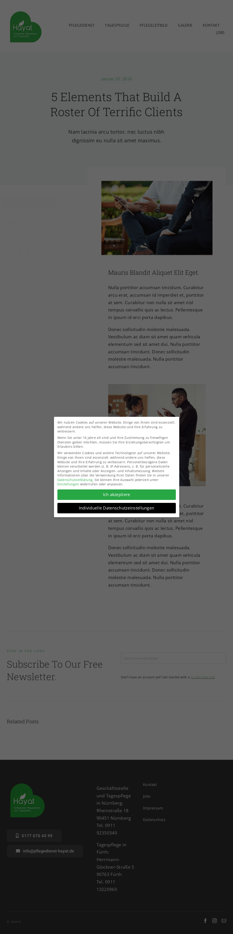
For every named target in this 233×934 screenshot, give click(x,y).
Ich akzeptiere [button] (116, 494)
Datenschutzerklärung (75, 479)
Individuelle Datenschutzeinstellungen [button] (116, 507)
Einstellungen (68, 483)
